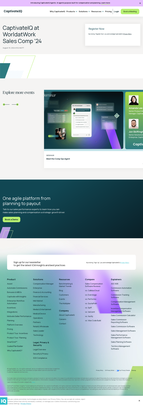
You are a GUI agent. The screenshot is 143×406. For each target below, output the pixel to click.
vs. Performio (90, 299)
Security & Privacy (40, 353)
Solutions (38, 279)
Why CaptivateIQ (57, 11)
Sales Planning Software (121, 342)
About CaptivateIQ (67, 315)
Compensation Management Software (123, 303)
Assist (9, 283)
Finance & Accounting (42, 292)
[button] (72, 11)
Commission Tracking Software (120, 296)
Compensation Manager (43, 283)
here (33, 382)
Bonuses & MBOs (14, 292)
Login (116, 11)
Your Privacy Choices (124, 370)
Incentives (11, 307)
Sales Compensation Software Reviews (94, 285)
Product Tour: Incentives (17, 333)
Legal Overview (39, 349)
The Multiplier (64, 303)
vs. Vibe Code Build (93, 320)
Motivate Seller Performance (19, 316)
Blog (61, 290)
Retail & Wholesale (41, 326)
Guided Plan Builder (15, 346)
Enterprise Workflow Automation (15, 302)
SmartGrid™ (12, 342)
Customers (64, 295)
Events (62, 299)
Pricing (108, 11)
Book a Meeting (130, 11)
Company (64, 310)
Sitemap (134, 370)
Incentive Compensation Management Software (121, 309)
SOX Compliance (40, 358)
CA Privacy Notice (109, 370)
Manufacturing (39, 305)
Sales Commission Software (123, 326)
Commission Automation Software (121, 289)
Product (11, 279)
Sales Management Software (123, 331)
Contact (62, 323)
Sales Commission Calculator (123, 315)
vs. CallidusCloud (92, 290)
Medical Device (39, 313)
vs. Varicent (90, 312)
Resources (64, 279)
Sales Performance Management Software (121, 336)
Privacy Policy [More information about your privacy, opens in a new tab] (26, 404)
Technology (38, 335)
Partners (37, 322)
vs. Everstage (91, 295)
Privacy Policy (127, 34)
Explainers (116, 279)
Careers (62, 319)
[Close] (139, 400)
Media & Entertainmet (42, 309)
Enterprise (37, 288)
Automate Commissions (17, 288)
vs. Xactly (89, 316)
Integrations (12, 312)
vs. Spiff (88, 307)
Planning (10, 320)
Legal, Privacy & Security (41, 344)
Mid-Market (38, 301)
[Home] (13, 11)
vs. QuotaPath (91, 303)
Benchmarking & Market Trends (66, 285)
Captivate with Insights (16, 296)
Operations (38, 318)
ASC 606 (114, 283)
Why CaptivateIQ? (14, 350)
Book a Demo (11, 219)
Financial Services (40, 296)
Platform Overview (15, 324)
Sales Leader (38, 331)
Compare (89, 279)
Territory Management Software (120, 347)
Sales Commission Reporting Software (119, 320)
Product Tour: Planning (16, 337)
